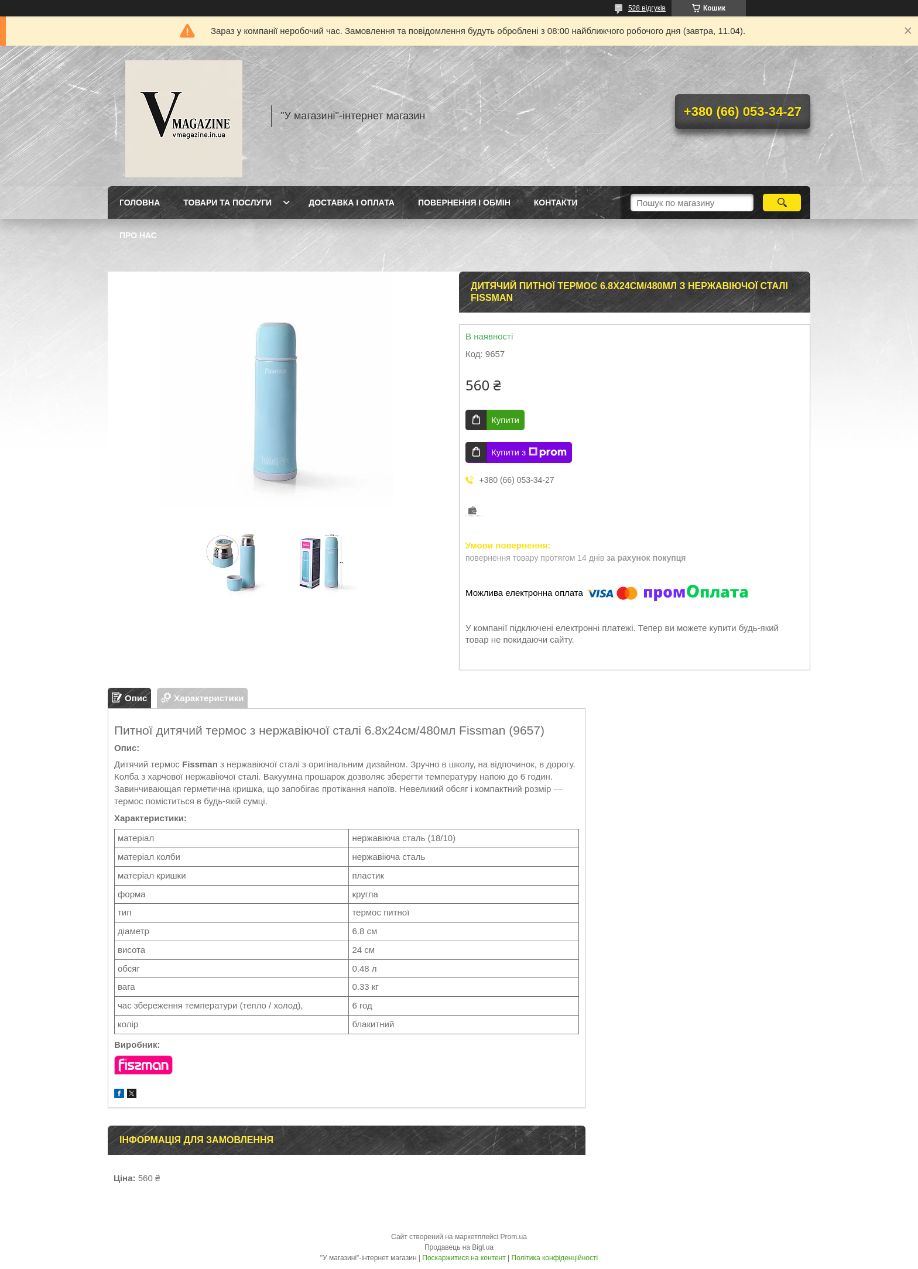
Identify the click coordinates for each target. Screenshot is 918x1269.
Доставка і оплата (352, 202)
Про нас (138, 235)
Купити (505, 420)
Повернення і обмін (464, 202)
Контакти (556, 202)
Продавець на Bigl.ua (459, 1247)
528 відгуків (647, 8)
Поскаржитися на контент (463, 1258)
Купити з (529, 452)
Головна (139, 202)
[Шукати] (782, 202)
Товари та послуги (227, 202)
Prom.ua (514, 1237)
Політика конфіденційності (555, 1258)
